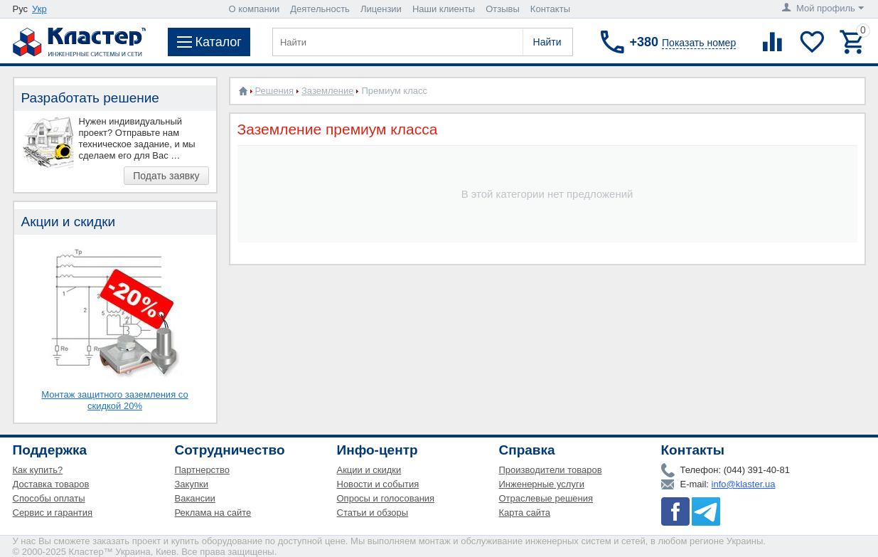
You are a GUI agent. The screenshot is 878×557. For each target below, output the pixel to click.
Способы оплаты (49, 498)
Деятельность (320, 9)
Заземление (327, 90)
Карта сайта (524, 512)
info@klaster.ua (744, 484)
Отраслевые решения (546, 498)
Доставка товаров (51, 484)
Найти (547, 42)
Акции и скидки (369, 470)
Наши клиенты (443, 9)
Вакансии (195, 498)
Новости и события (378, 484)
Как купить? (38, 470)
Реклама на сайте (213, 512)
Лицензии (381, 9)
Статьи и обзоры (373, 512)
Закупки (191, 484)
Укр (39, 9)
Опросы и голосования (386, 498)
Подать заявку (166, 175)
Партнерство (202, 470)
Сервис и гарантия (53, 512)
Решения (274, 90)
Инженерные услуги (541, 484)
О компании (254, 9)
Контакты (550, 9)
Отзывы (503, 9)
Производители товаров (550, 470)
